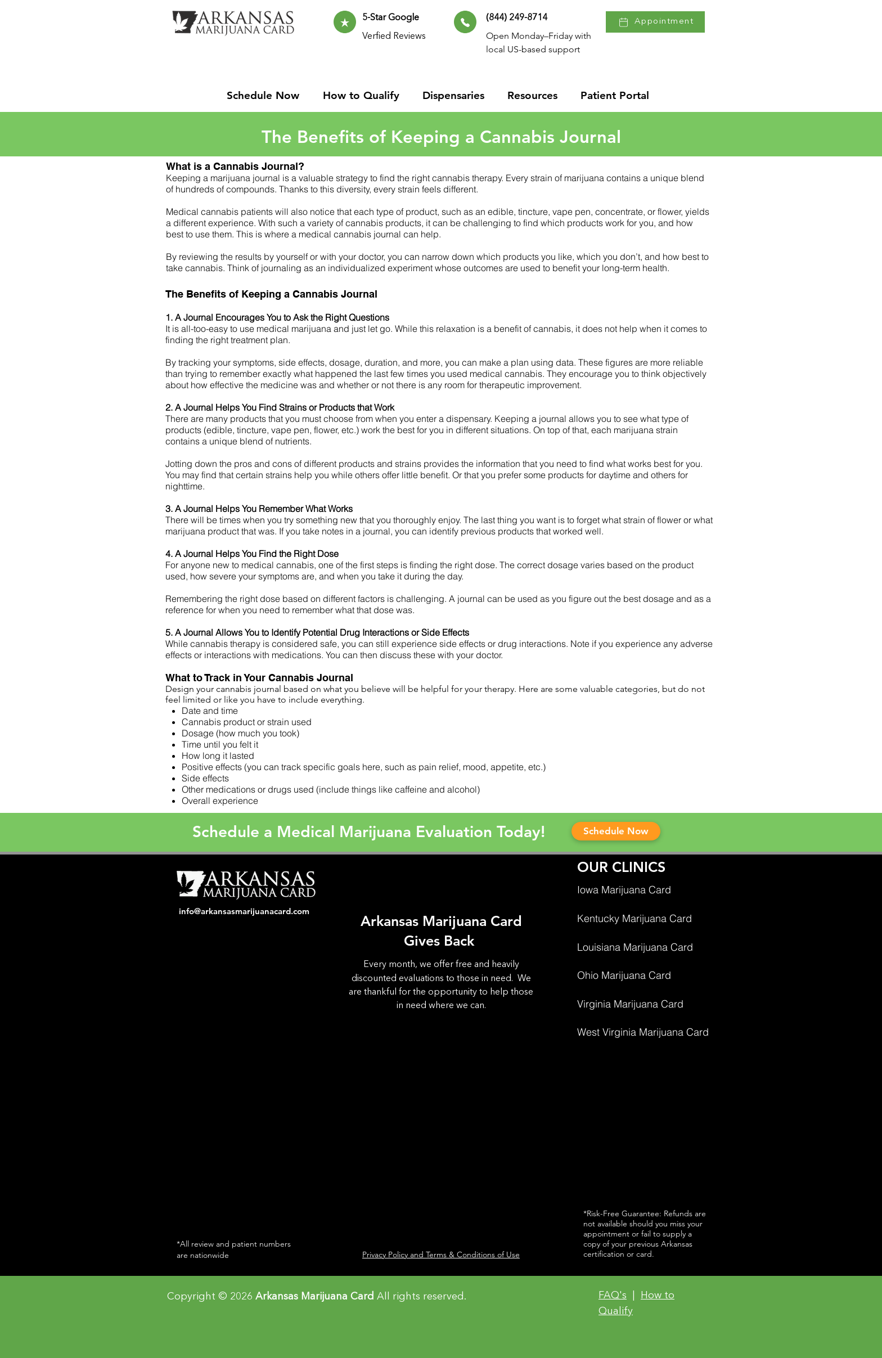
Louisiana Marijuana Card (635, 947)
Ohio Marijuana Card (624, 975)
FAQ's (612, 1295)
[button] (535, 96)
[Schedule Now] (616, 831)
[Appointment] (655, 22)
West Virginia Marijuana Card (643, 1032)
